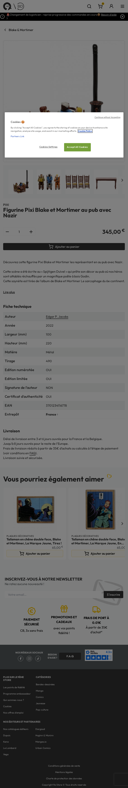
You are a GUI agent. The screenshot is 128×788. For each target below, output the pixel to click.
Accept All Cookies (77, 147)
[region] (64, 134)
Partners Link (17, 136)
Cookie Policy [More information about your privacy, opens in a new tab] (85, 131)
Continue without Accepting (107, 117)
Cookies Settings (48, 146)
